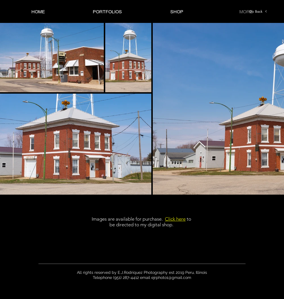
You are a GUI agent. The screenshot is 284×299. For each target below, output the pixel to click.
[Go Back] (258, 11)
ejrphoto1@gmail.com (171, 277)
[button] (107, 12)
